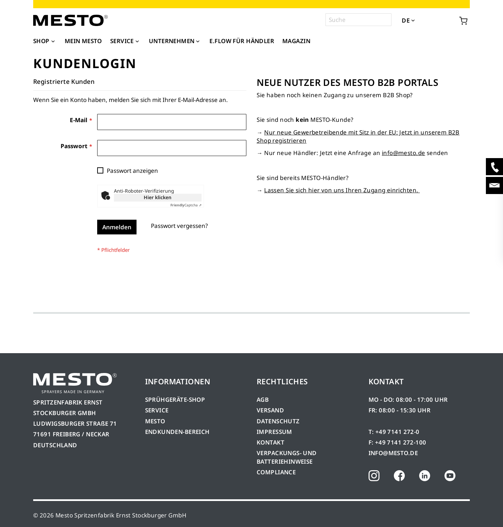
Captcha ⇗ (186, 205)
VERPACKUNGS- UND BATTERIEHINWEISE (287, 457)
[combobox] (358, 19)
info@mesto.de (403, 153)
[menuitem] (45, 41)
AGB (263, 399)
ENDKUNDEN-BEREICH (177, 432)
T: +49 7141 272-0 (394, 432)
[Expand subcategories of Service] (137, 42)
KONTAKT (270, 442)
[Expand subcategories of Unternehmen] (197, 42)
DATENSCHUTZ (278, 421)
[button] (422, 20)
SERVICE (157, 410)
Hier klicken (157, 197)
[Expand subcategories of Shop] (53, 42)
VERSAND (270, 410)
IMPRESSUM (274, 432)
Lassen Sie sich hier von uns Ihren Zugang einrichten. (342, 190)
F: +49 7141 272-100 (397, 442)
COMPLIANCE (276, 472)
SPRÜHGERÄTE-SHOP (175, 399)
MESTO (155, 421)
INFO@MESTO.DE (393, 453)
